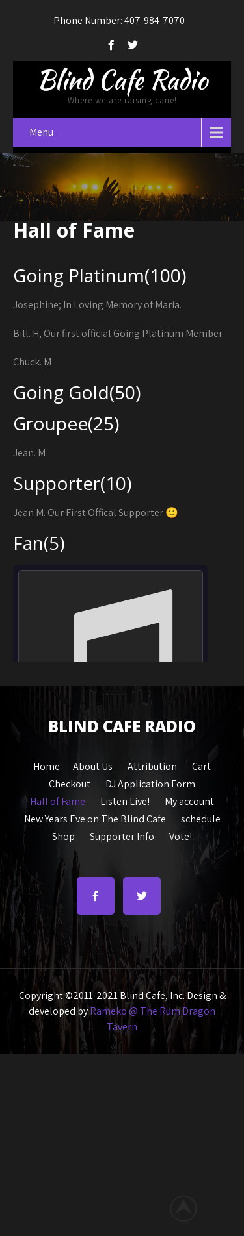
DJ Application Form (150, 782)
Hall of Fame (57, 800)
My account (189, 800)
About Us (93, 765)
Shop (63, 835)
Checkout (69, 782)
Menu (41, 132)
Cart (201, 765)
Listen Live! (125, 800)
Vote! (180, 835)
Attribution (152, 765)
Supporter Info (122, 835)
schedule (201, 817)
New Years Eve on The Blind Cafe (95, 817)
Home (46, 765)
